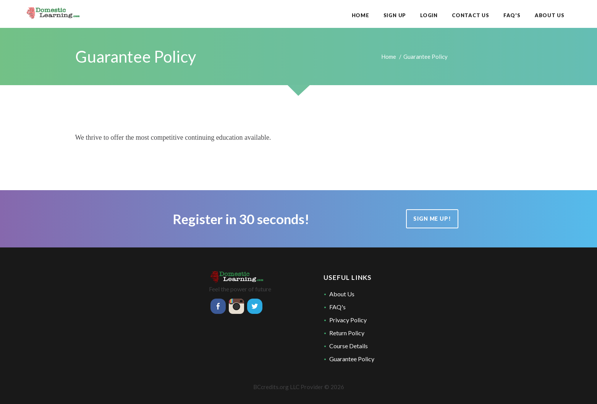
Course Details (348, 345)
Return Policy (346, 332)
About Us (341, 293)
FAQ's (337, 306)
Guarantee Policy (351, 358)
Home (388, 56)
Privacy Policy (348, 319)
